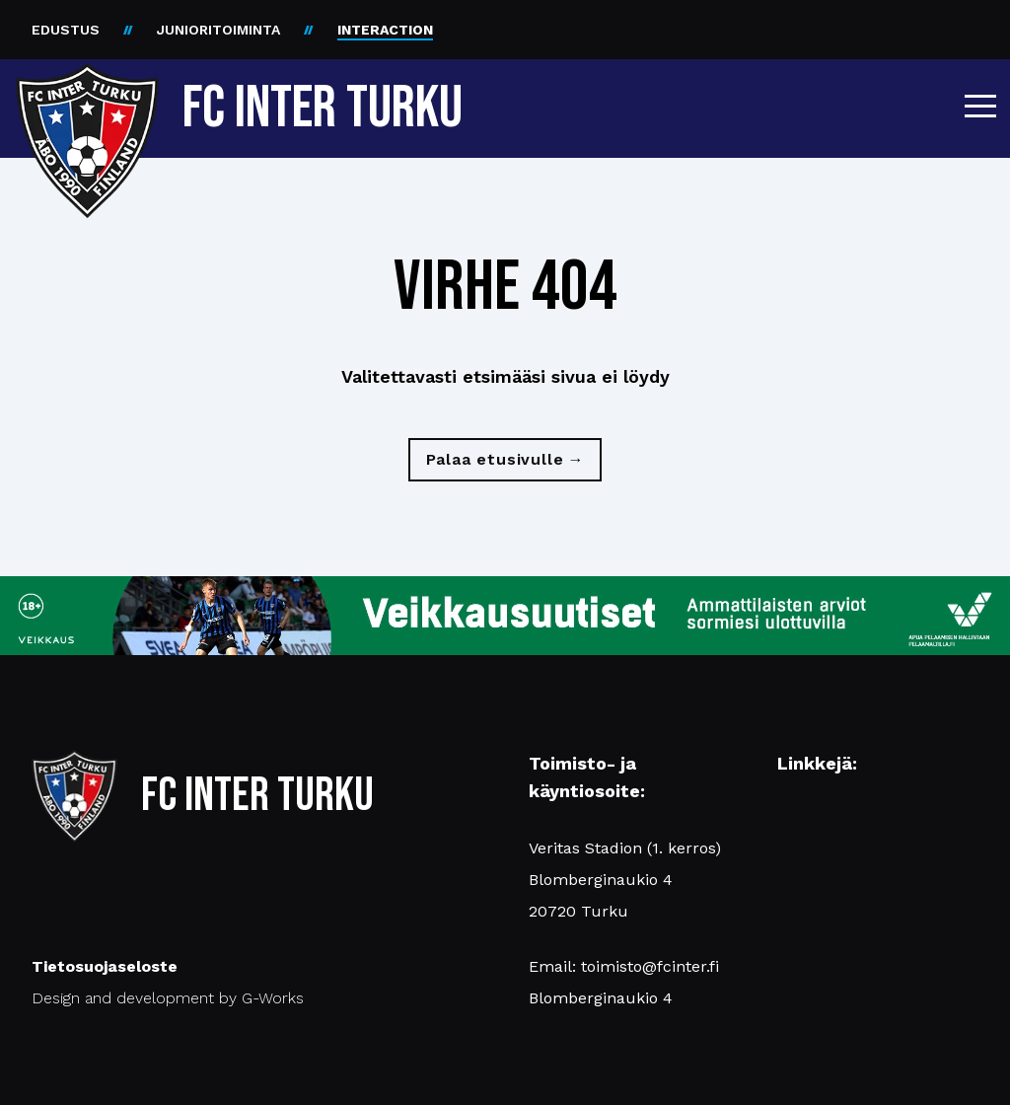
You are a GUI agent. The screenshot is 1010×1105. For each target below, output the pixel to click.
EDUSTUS (66, 29)
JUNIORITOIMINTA (218, 29)
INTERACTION (385, 29)
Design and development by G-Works (168, 998)
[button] (980, 105)
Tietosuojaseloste (105, 966)
